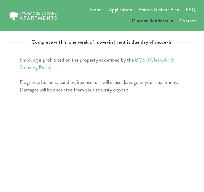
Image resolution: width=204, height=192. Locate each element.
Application (120, 9)
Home (96, 9)
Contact (187, 20)
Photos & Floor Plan (158, 9)
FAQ (191, 9)
